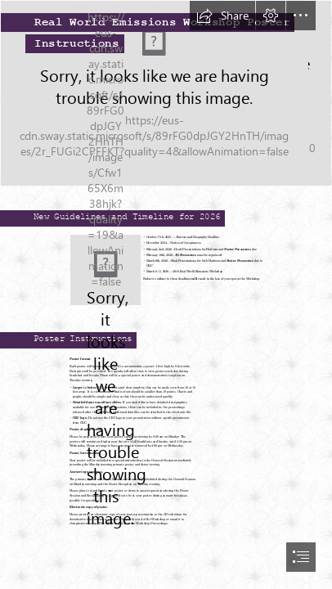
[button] (222, 15)
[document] (166, 294)
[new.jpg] (105, 270)
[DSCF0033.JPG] (166, 93)
